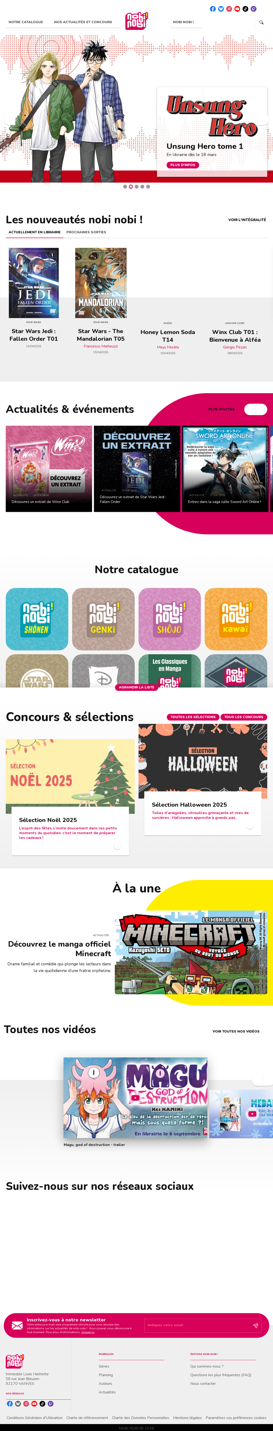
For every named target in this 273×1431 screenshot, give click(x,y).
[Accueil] (137, 21)
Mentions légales (187, 1417)
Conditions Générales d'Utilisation (35, 1417)
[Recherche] (261, 22)
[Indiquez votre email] (197, 1325)
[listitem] (213, 9)
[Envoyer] (255, 1325)
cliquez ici (87, 1332)
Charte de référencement (87, 1417)
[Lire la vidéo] (136, 1098)
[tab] (28, 22)
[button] (125, 187)
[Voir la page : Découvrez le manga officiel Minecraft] (136, 938)
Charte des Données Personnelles (140, 1417)
